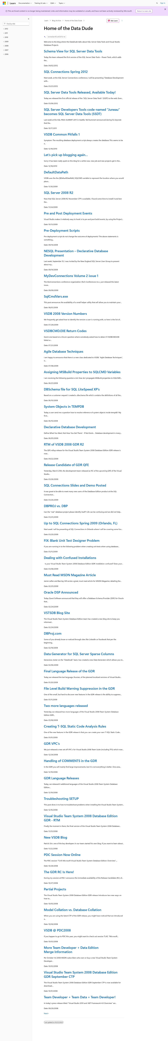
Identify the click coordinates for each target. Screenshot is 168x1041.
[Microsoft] (4, 3)
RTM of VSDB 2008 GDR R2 (64, 444)
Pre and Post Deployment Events (68, 213)
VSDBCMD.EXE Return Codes (65, 331)
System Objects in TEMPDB (64, 406)
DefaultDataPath (56, 172)
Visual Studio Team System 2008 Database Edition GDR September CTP (80, 974)
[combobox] (16, 24)
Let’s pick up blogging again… (66, 155)
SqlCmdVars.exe (56, 296)
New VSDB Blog (55, 837)
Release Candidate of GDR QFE (66, 465)
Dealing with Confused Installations (70, 557)
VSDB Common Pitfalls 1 (62, 134)
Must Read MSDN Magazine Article (70, 575)
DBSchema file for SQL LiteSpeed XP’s (72, 389)
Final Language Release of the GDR (69, 671)
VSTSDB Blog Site (57, 612)
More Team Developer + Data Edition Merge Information (71, 949)
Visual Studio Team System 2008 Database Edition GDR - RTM (80, 818)
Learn (46, 20)
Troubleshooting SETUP (61, 798)
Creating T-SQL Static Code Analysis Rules (75, 726)
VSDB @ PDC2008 (57, 930)
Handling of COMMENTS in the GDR (70, 760)
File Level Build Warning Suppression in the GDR (79, 688)
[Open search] (157, 3)
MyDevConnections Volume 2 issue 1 (71, 275)
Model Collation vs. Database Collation (72, 909)
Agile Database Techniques (63, 351)
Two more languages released (66, 705)
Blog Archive (56, 20)
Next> (46, 1013)
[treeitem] (16, 29)
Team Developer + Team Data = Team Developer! (80, 997)
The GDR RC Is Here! (59, 872)
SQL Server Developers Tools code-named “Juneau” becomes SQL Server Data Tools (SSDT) (82, 111)
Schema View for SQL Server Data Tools (73, 51)
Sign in (162, 3)
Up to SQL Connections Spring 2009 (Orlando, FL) (80, 523)
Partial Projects (55, 889)
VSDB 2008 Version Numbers (65, 313)
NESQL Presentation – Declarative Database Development (76, 253)
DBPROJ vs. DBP (56, 506)
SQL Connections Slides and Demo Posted (75, 485)
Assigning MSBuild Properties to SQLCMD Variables (82, 372)
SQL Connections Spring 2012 (66, 71)
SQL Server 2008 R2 (58, 192)
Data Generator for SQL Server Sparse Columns (79, 654)
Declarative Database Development (70, 427)
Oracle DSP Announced (61, 592)
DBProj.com (52, 633)
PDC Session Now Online (62, 854)
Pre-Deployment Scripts (62, 230)
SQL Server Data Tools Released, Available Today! (80, 92)
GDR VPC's (52, 743)
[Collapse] (28, 19)
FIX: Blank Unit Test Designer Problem (72, 540)
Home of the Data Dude (73, 20)
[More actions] (122, 20)
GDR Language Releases (61, 778)
